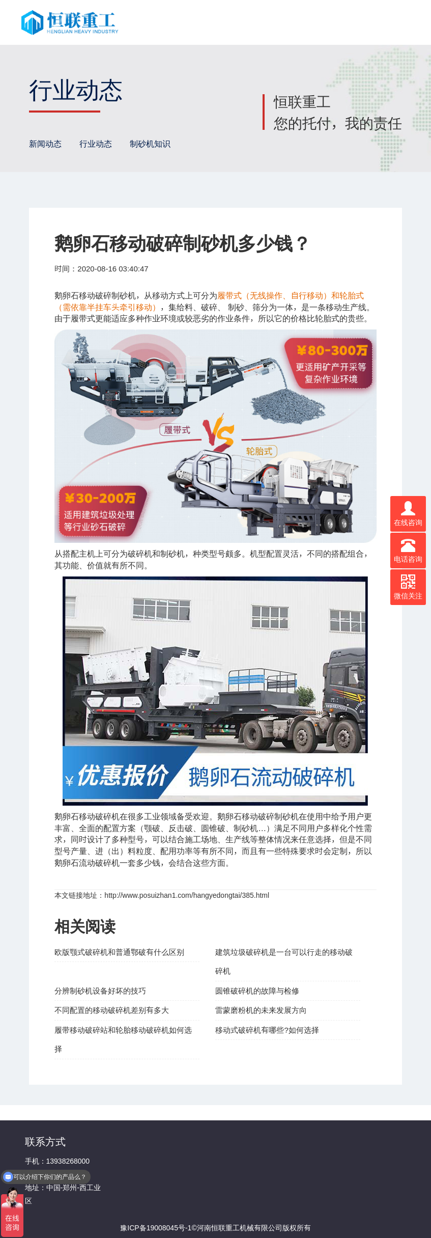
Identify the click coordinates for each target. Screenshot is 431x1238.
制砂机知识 (150, 144)
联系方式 (45, 1141)
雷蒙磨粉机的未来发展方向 (261, 1010)
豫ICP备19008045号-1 (155, 1227)
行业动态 (95, 144)
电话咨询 (408, 550)
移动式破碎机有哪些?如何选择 (267, 1030)
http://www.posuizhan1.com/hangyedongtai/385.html (186, 895)
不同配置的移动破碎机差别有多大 (111, 1010)
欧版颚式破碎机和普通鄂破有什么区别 (119, 952)
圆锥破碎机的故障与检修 (257, 991)
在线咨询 (408, 514)
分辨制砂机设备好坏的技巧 (100, 991)
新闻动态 (45, 144)
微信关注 (408, 587)
